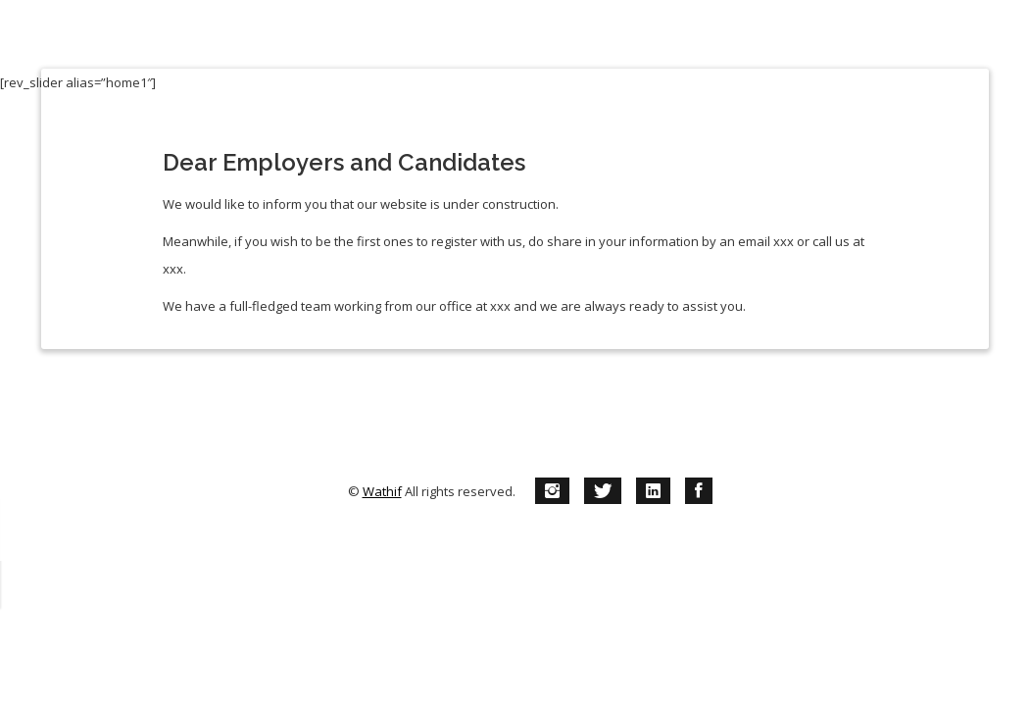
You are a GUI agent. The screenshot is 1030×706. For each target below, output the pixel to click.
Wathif (382, 464)
